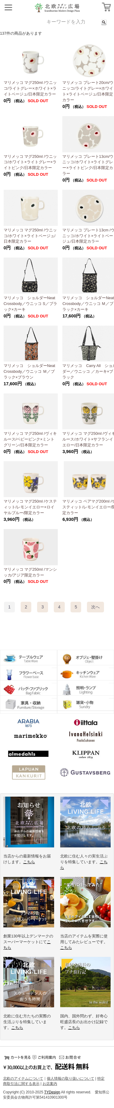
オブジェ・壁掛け (85, 659)
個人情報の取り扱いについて (70, 1078)
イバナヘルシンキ (85, 736)
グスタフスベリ (85, 773)
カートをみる (16, 1057)
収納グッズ (28, 704)
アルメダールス (28, 754)
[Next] (95, 606)
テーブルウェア (28, 659)
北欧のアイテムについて (23, 1078)
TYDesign (52, 1092)
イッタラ (85, 723)
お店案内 (50, 1084)
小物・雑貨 (85, 704)
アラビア (28, 724)
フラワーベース (28, 674)
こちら (29, 862)
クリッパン (85, 754)
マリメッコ (28, 736)
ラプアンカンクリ (28, 773)
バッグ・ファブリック (28, 689)
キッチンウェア (85, 674)
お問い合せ (71, 1057)
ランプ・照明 (85, 689)
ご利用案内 (44, 1057)
